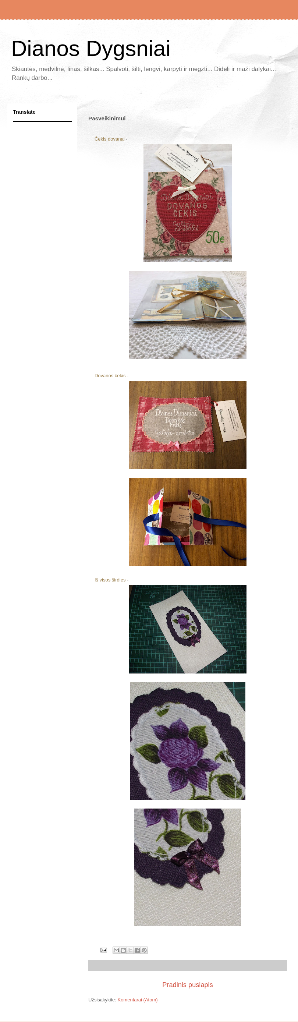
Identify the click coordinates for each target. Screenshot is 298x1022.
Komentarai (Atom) (137, 999)
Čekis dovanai (110, 139)
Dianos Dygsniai (91, 48)
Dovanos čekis (110, 375)
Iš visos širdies (110, 580)
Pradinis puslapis (187, 985)
